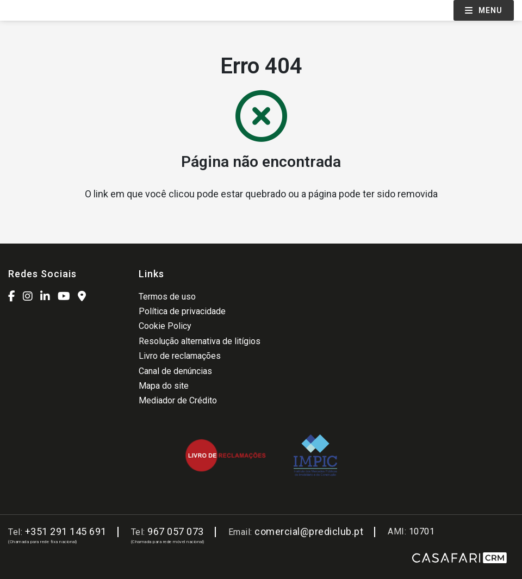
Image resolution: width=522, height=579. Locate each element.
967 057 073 (175, 531)
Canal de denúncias (175, 371)
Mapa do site (164, 386)
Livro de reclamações (180, 356)
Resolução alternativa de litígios (199, 341)
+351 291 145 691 (66, 531)
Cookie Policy (165, 326)
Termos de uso (167, 296)
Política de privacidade (182, 311)
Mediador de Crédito (178, 400)
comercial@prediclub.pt (308, 531)
